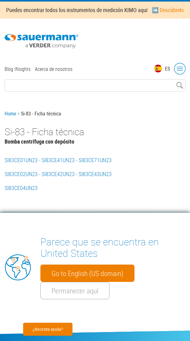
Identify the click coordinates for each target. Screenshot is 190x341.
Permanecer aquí (75, 291)
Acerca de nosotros (53, 69)
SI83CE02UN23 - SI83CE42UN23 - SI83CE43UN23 (58, 174)
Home (10, 113)
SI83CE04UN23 (21, 188)
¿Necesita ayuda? (48, 329)
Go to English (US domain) (87, 273)
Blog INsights (18, 69)
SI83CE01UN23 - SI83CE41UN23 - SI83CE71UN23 (58, 160)
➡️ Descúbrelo (168, 10)
